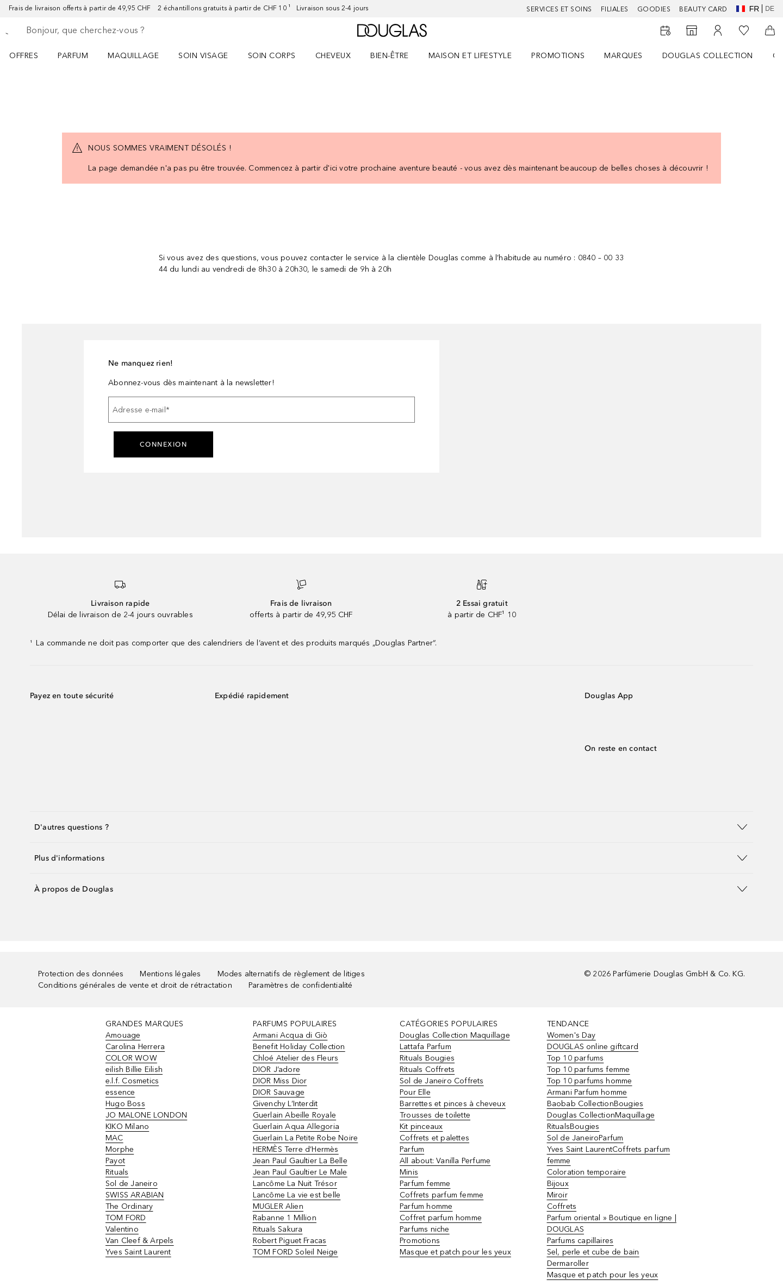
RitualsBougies (573, 1126)
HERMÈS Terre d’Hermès (296, 1149)
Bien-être (389, 55)
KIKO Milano (127, 1126)
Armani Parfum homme (587, 1092)
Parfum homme (426, 1206)
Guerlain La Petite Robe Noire (305, 1138)
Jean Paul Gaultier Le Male (300, 1172)
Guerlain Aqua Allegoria (296, 1126)
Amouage (122, 1035)
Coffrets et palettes (434, 1138)
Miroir (557, 1195)
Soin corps (272, 55)
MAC (114, 1138)
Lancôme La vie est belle (297, 1195)
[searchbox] (106, 30)
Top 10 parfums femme (588, 1069)
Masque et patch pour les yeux (455, 1252)
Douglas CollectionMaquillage (601, 1115)
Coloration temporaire (586, 1172)
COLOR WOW (131, 1058)
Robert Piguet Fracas (290, 1240)
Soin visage (203, 55)
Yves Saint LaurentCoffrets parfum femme (608, 1155)
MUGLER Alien (278, 1206)
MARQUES (623, 55)
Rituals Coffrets (427, 1069)
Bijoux (558, 1183)
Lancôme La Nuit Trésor (295, 1183)
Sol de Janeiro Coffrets (442, 1081)
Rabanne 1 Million (284, 1217)
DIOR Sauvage (278, 1092)
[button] (391, 826)
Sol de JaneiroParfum (585, 1138)
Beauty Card (703, 9)
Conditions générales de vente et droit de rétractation (135, 985)
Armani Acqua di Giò (290, 1035)
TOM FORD (125, 1217)
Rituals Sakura (278, 1229)
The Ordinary (129, 1206)
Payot (115, 1160)
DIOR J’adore (276, 1069)
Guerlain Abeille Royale (295, 1115)
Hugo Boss (125, 1103)
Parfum (73, 55)
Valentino (122, 1229)
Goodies (654, 9)
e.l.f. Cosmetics (132, 1081)
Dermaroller (568, 1263)
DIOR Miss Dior (280, 1081)
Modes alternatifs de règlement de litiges (291, 973)
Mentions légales (170, 973)
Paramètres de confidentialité (300, 985)
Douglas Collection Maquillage (455, 1035)
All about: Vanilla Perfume (445, 1160)
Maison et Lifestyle (470, 55)
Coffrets (562, 1206)
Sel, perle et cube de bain (593, 1252)
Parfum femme (425, 1183)
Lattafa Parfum (425, 1046)
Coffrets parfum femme (441, 1195)
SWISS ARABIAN (134, 1195)
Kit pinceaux (421, 1126)
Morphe (119, 1149)
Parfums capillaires (580, 1240)
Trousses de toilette (435, 1115)
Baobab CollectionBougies (595, 1103)
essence (120, 1092)
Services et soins (559, 9)
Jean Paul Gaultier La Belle (300, 1160)
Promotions (558, 55)
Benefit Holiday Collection (299, 1046)
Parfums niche (425, 1229)
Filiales (615, 9)
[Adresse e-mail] (261, 410)
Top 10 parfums (575, 1058)
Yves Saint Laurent (138, 1252)
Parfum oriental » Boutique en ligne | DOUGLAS (611, 1223)
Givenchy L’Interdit (285, 1103)
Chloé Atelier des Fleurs (296, 1058)
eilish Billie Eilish (134, 1069)
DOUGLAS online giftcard (593, 1046)
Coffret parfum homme (441, 1217)
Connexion (164, 444)
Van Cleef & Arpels (139, 1240)
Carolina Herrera (135, 1046)
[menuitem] (30, 55)
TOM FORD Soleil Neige (295, 1252)
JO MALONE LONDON (146, 1115)
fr (748, 8)
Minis (409, 1172)
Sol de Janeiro (131, 1183)
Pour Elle (415, 1092)
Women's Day (571, 1035)
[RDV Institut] (665, 30)
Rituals (116, 1172)
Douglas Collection (707, 55)
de (769, 8)
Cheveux (333, 55)
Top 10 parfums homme (589, 1081)
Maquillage (133, 55)
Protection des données (80, 973)
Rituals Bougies (427, 1058)
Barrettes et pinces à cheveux (453, 1103)
